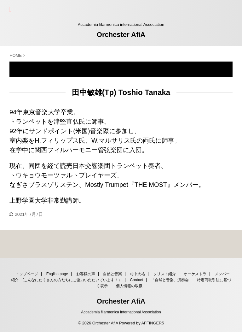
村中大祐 (137, 274)
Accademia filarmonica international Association (121, 312)
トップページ (26, 274)
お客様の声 (85, 274)
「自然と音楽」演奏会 (170, 280)
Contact (136, 280)
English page (57, 274)
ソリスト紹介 (164, 274)
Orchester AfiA (121, 35)
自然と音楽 (112, 274)
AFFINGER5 (152, 323)
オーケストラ (195, 274)
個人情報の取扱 (129, 286)
